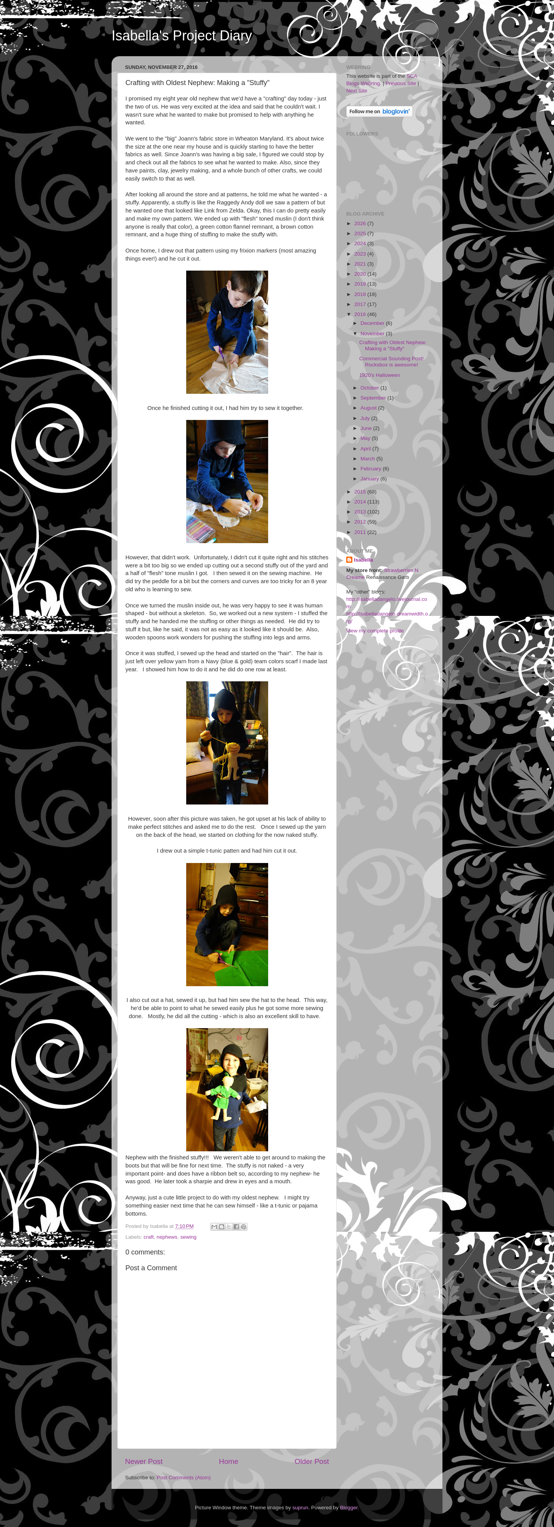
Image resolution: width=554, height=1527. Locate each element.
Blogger (349, 1507)
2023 (360, 254)
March (368, 459)
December (373, 323)
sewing (188, 1237)
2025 (360, 233)
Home (228, 1461)
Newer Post (144, 1461)
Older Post (312, 1461)
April (366, 449)
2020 (360, 274)
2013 (360, 512)
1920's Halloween (379, 375)
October (370, 388)
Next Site (356, 91)
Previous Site (400, 83)
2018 (360, 294)
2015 (360, 492)
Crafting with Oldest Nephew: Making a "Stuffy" (393, 345)
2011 (360, 532)
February (371, 469)
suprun (300, 1507)
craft (149, 1237)
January (370, 479)
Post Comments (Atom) (184, 1477)
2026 (360, 223)
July (365, 418)
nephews (167, 1237)
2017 (360, 304)
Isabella (363, 560)
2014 (360, 502)
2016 (360, 314)
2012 (360, 522)
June (366, 428)
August (369, 408)
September (373, 398)
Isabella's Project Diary (182, 35)
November (373, 333)
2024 (360, 243)
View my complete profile (375, 631)
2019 (360, 284)
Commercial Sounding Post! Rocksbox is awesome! (391, 362)
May (366, 438)
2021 (360, 264)
